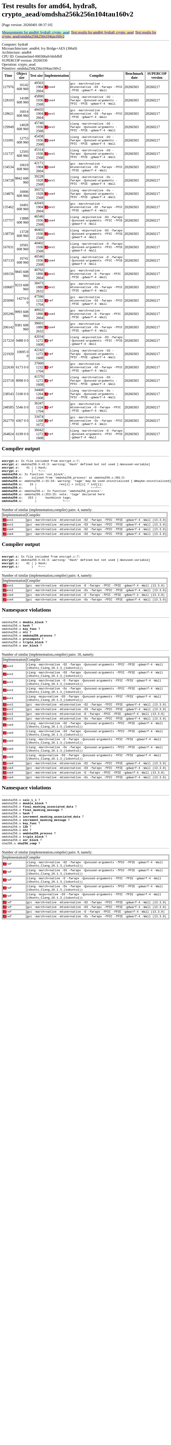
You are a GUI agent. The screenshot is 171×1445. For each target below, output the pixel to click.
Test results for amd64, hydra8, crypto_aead (102, 32)
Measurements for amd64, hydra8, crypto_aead (36, 32)
